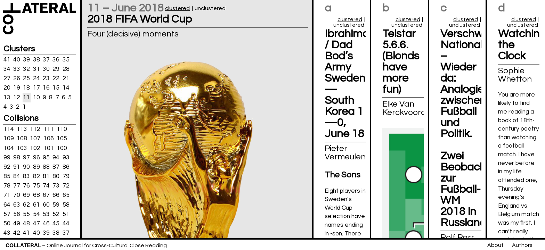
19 (16, 88)
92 (6, 167)
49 (16, 223)
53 (46, 214)
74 (46, 186)
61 (36, 204)
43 (6, 233)
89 (36, 167)
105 (62, 138)
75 (36, 186)
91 (16, 167)
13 (6, 97)
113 (22, 129)
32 (26, 69)
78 (6, 186)
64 (6, 204)
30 (46, 69)
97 (26, 157)
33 (16, 69)
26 (16, 78)
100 (62, 148)
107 (35, 138)
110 (62, 129)
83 (26, 176)
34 (6, 69)
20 (6, 88)
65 (66, 195)
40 (16, 60)
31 (36, 69)
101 (48, 148)
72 (66, 186)
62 (26, 204)
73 (55, 186)
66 (55, 195)
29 (55, 69)
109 (8, 138)
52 (55, 214)
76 (26, 186)
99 (6, 157)
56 (16, 214)
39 (26, 60)
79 (66, 176)
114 (8, 129)
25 (26, 78)
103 (22, 148)
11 (26, 97)
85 (6, 176)
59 (55, 204)
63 (16, 204)
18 (26, 88)
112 (35, 129)
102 (35, 148)
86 (66, 167)
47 (36, 223)
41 (6, 60)
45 (55, 223)
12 (16, 97)
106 (48, 138)
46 (46, 223)
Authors (522, 245)
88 (46, 167)
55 (26, 214)
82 (36, 176)
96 (36, 157)
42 (16, 233)
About (495, 245)
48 (26, 223)
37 (46, 60)
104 (8, 148)
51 (66, 214)
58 (66, 204)
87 (55, 167)
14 (66, 88)
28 (66, 69)
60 (46, 204)
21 (66, 78)
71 (6, 195)
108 (22, 138)
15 (55, 88)
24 (36, 78)
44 (66, 223)
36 (55, 60)
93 (66, 157)
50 (6, 223)
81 (46, 176)
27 (6, 78)
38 (36, 60)
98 (16, 157)
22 (55, 78)
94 (55, 157)
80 (55, 176)
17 (36, 88)
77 (16, 186)
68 (36, 195)
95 (46, 157)
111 (48, 129)
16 (46, 88)
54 (36, 214)
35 (66, 60)
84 (16, 176)
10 (36, 97)
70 (16, 195)
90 (26, 167)
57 (6, 214)
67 (46, 195)
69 (26, 195)
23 (46, 78)
